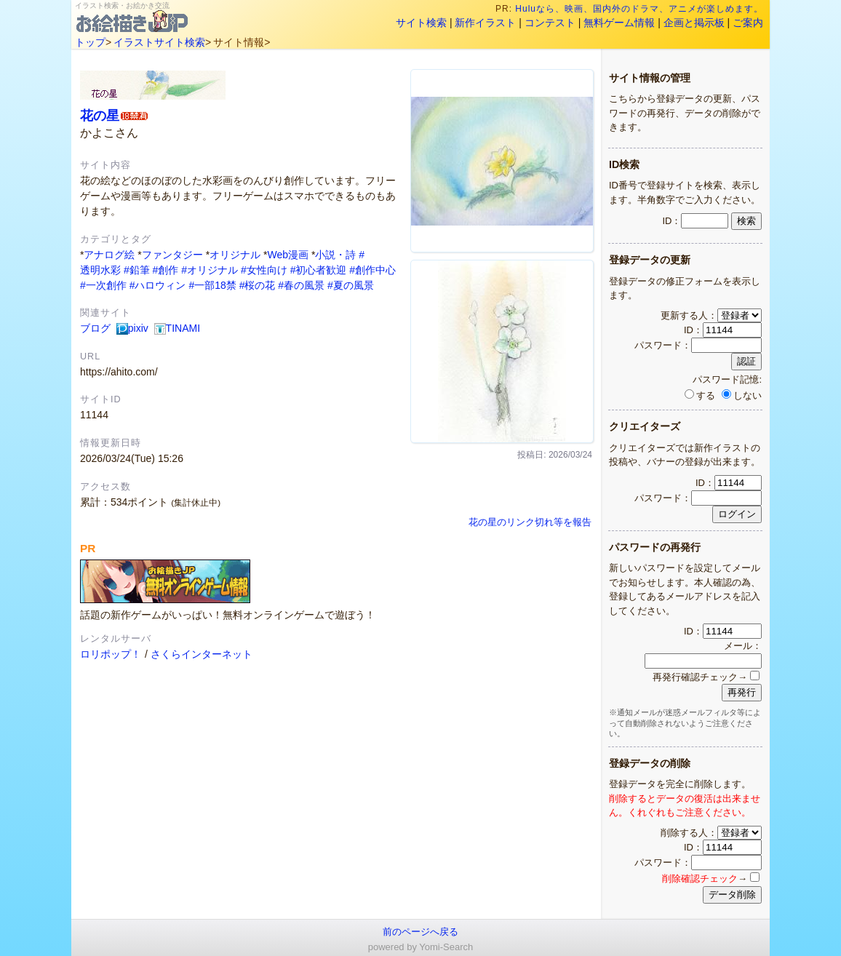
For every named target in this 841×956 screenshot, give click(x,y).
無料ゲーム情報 (619, 22)
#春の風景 (301, 285)
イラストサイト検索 (159, 42)
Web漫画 (287, 254)
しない (742, 395)
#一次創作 (103, 285)
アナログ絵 (109, 254)
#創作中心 (372, 270)
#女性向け (264, 270)
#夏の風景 (350, 285)
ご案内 (748, 22)
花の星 (99, 115)
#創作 (166, 270)
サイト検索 (421, 22)
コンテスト (550, 22)
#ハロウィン (157, 285)
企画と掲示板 (694, 22)
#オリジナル (209, 270)
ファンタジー (172, 254)
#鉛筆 (137, 270)
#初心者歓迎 (318, 270)
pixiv (132, 328)
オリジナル (235, 254)
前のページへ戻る (420, 931)
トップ (90, 42)
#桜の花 (257, 285)
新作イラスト (485, 22)
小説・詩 (335, 254)
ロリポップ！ (110, 654)
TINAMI (177, 328)
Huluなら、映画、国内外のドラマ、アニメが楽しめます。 (639, 9)
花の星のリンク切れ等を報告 (530, 522)
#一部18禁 (212, 285)
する (700, 395)
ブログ (95, 328)
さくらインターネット (201, 654)
